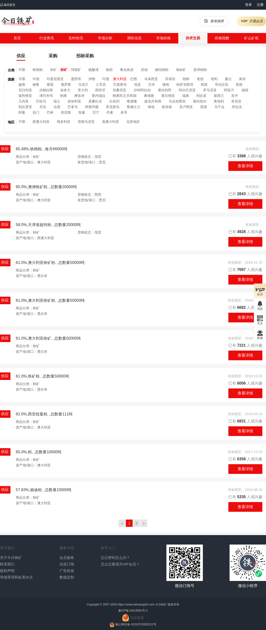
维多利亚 (63, 122)
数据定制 (67, 577)
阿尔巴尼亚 (187, 90)
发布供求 (214, 21)
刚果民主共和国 (125, 96)
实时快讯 (76, 38)
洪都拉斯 (46, 90)
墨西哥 (76, 79)
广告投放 (67, 571)
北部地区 (133, 122)
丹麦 (109, 112)
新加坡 (167, 107)
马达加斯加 (177, 101)
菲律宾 (170, 79)
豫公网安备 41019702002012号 (135, 624)
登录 (248, 5)
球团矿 (76, 70)
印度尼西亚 (55, 79)
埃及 (137, 84)
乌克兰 (83, 84)
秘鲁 (36, 84)
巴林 (50, 112)
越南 (21, 84)
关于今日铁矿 (11, 557)
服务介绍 (67, 548)
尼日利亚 (25, 90)
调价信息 (134, 38)
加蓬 (81, 112)
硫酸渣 (93, 70)
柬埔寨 (149, 96)
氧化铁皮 (127, 70)
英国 (203, 107)
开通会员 (251, 21)
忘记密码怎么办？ (115, 557)
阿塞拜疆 (92, 107)
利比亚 (201, 96)
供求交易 (193, 38)
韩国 (204, 84)
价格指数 (222, 38)
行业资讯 (46, 38)
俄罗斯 (66, 84)
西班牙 (100, 90)
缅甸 (165, 84)
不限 (21, 70)
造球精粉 (200, 70)
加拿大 (65, 90)
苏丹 (234, 96)
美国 (239, 84)
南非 (242, 79)
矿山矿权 (251, 38)
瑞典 (185, 96)
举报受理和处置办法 (16, 577)
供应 (21, 55)
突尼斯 (66, 112)
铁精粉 (38, 70)
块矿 (53, 70)
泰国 (50, 84)
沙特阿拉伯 (142, 90)
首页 (17, 38)
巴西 (133, 79)
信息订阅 (67, 564)
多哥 (123, 112)
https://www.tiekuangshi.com (136, 604)
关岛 (42, 107)
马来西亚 (151, 79)
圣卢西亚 (186, 107)
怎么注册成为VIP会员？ (120, 564)
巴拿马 (73, 107)
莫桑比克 (95, 101)
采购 (53, 55)
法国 (56, 107)
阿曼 (21, 112)
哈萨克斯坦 (184, 84)
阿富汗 (229, 90)
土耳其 (101, 84)
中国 (36, 79)
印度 (106, 79)
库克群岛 (113, 107)
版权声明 (7, 571)
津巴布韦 (46, 96)
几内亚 (23, 101)
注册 (260, 5)
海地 (151, 107)
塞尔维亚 (168, 96)
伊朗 (91, 79)
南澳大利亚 (110, 122)
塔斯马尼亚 (86, 122)
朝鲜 (186, 79)
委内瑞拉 (98, 96)
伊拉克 (237, 107)
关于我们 (7, 548)
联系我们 (7, 564)
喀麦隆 (132, 101)
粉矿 (63, 70)
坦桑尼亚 (119, 90)
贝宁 (95, 112)
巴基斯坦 (120, 84)
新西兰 (219, 96)
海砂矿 (181, 70)
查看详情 (245, 166)
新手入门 (108, 548)
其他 (144, 70)
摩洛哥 (79, 96)
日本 (151, 84)
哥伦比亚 (221, 84)
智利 (214, 79)
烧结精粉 (162, 70)
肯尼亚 (236, 101)
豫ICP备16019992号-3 (132, 610)
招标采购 (85, 55)
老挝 (200, 79)
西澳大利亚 (41, 122)
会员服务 (67, 557)
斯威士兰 (133, 107)
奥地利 (219, 101)
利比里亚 (25, 107)
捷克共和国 (152, 101)
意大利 (83, 90)
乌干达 (219, 107)
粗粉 (109, 70)
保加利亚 (74, 101)
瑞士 (56, 101)
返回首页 (7, 5)
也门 (36, 112)
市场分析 (105, 38)
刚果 (63, 96)
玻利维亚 (25, 96)
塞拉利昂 (165, 90)
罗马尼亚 (210, 90)
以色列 (114, 101)
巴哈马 (41, 101)
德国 (244, 90)
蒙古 (228, 79)
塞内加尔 (199, 101)
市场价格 (163, 38)
